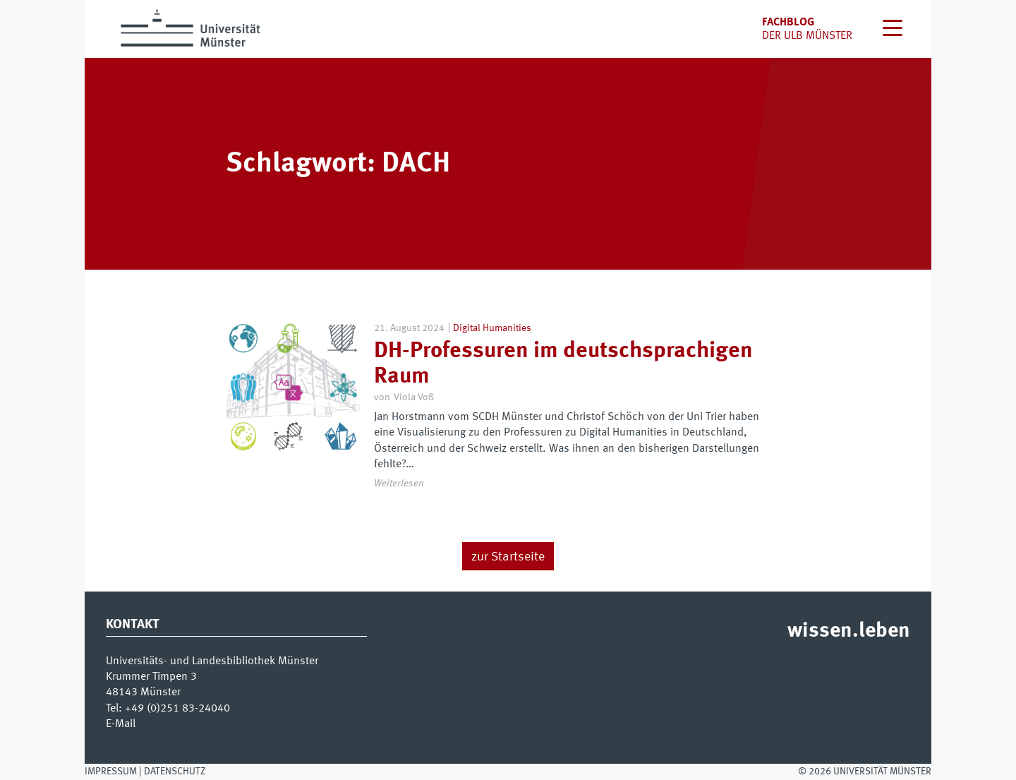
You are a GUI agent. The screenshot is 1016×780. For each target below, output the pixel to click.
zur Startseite (508, 557)
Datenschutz (174, 771)
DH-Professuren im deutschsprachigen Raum (563, 364)
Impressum (111, 771)
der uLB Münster (807, 36)
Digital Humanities (492, 328)
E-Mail (120, 724)
